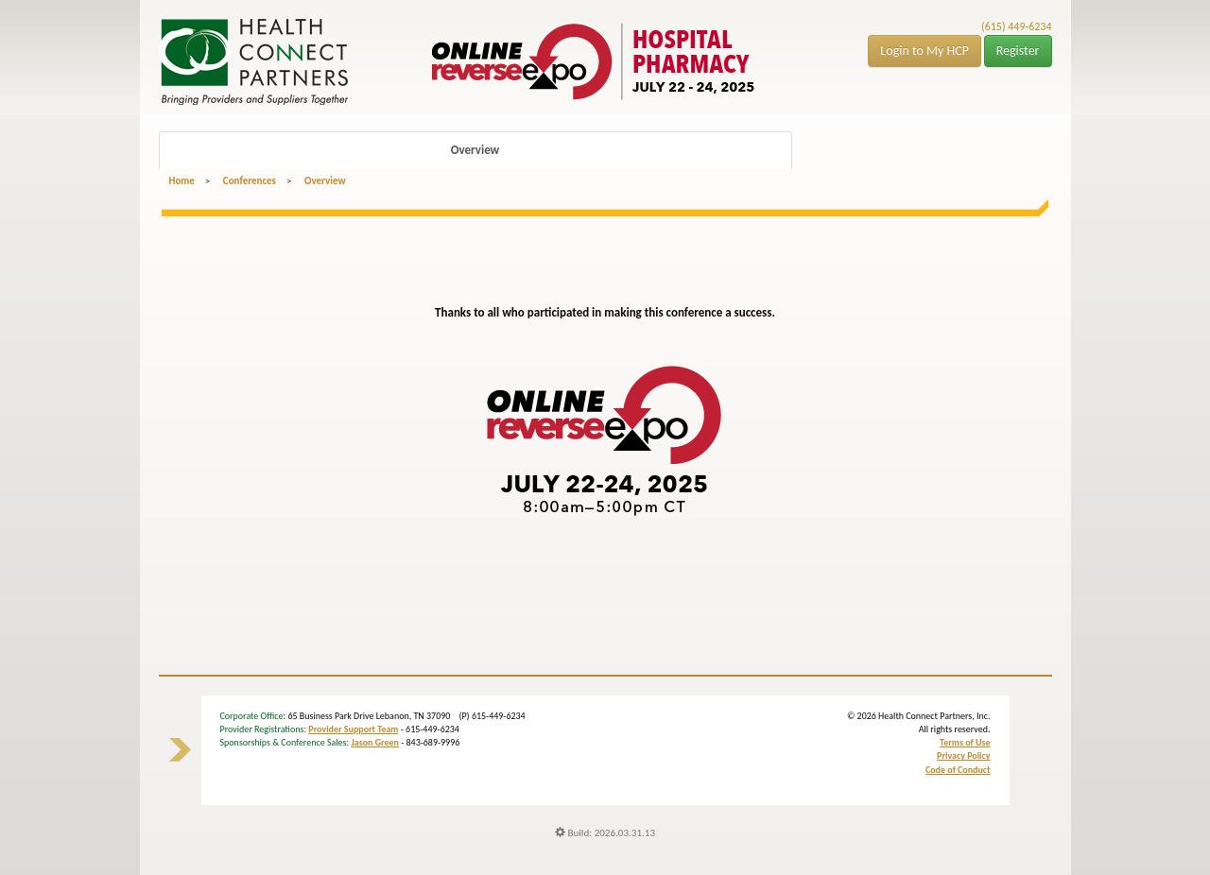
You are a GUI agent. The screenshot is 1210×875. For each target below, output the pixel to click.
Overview (475, 150)
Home (182, 181)
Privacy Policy (963, 755)
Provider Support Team (353, 729)
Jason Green (375, 742)
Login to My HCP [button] (924, 51)
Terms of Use (965, 742)
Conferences (249, 181)
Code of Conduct (958, 769)
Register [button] (1018, 51)
